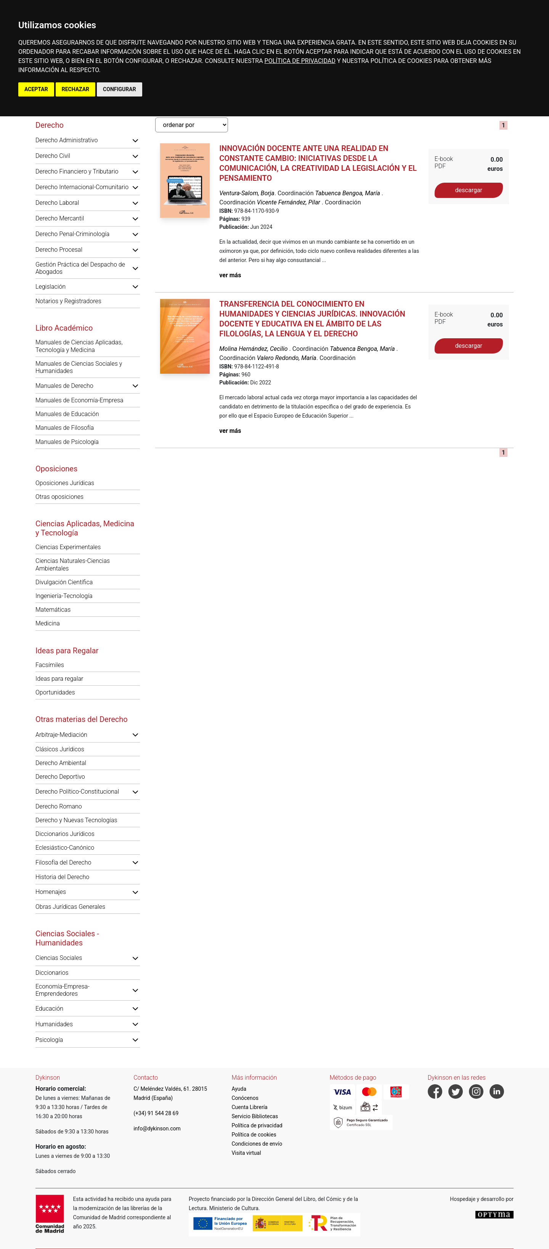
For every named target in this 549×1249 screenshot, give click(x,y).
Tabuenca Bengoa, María (348, 193)
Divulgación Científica (64, 582)
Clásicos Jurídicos (59, 749)
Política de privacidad (256, 1125)
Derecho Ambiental (60, 763)
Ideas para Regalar (66, 650)
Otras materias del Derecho (81, 719)
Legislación (50, 286)
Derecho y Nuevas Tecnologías (76, 820)
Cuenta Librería (249, 1107)
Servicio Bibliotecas (254, 1116)
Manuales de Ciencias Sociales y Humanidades (78, 367)
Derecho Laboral (57, 202)
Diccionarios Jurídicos (65, 833)
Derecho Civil (52, 155)
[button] (135, 140)
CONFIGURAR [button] (119, 89)
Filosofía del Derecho (63, 862)
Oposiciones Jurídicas (64, 483)
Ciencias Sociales (58, 957)
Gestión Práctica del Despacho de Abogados (80, 268)
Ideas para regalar (59, 678)
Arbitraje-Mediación (61, 734)
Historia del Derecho (62, 877)
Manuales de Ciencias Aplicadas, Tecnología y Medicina (78, 346)
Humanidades (54, 1024)
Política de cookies (253, 1135)
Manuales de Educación (67, 414)
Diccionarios (52, 972)
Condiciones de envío (256, 1144)
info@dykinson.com (157, 1128)
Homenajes (50, 891)
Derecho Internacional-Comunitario (81, 187)
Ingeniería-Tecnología (64, 596)
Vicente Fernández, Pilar (289, 202)
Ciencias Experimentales (68, 547)
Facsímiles (49, 665)
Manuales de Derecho (64, 385)
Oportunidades (55, 692)
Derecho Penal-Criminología (72, 234)
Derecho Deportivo (60, 776)
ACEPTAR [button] (36, 89)
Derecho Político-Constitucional (77, 791)
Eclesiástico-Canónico (64, 847)
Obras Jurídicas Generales (70, 906)
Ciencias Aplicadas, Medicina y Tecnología (84, 528)
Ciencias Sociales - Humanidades (67, 938)
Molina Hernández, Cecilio (254, 348)
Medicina (47, 623)
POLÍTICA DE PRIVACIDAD (300, 60)
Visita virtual (246, 1153)
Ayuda (238, 1089)
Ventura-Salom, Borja (246, 193)
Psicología (49, 1039)
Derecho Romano (58, 806)
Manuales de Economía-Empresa (79, 400)
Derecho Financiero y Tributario (77, 171)
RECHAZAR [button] (75, 89)
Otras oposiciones (59, 496)
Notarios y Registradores (68, 301)
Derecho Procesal (58, 249)
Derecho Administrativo (66, 140)
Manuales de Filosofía (64, 427)
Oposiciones (56, 468)
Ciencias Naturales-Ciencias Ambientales (72, 564)
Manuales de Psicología (67, 441)
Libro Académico (64, 328)
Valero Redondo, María (286, 358)
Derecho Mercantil (59, 218)
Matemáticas (53, 609)
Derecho (49, 125)
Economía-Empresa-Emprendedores (62, 990)
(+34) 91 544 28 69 (155, 1113)
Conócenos (244, 1098)
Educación (49, 1008)
